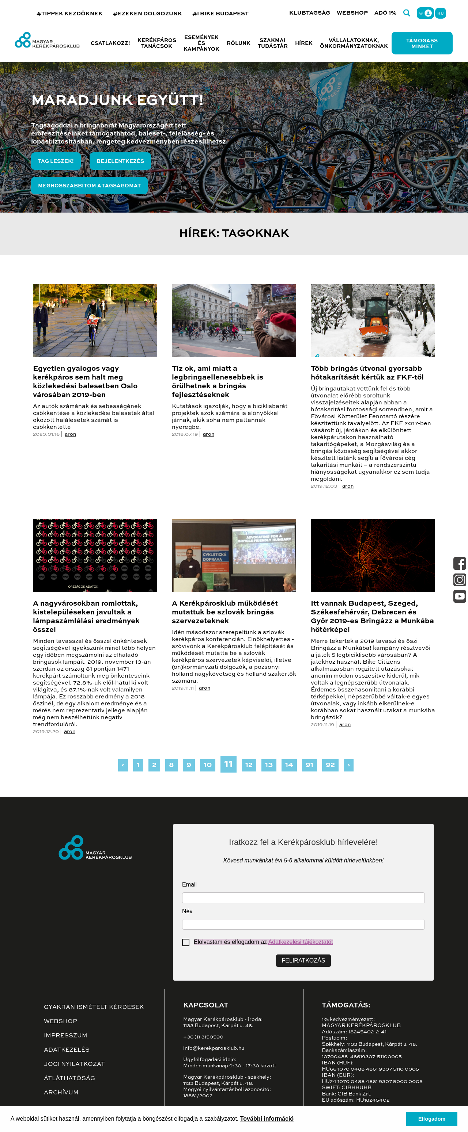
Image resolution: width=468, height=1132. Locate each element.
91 (309, 765)
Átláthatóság (69, 1079)
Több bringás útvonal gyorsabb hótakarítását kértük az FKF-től (367, 373)
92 (330, 765)
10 (208, 765)
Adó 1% (385, 13)
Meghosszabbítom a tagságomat (89, 185)
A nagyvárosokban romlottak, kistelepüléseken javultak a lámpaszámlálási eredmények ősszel (86, 617)
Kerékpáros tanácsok (156, 43)
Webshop (352, 13)
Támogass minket (422, 43)
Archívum (61, 1093)
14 (289, 765)
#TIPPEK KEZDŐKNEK (70, 13)
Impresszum (65, 1036)
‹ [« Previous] (123, 765)
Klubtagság (309, 13)
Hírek (304, 43)
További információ (267, 1119)
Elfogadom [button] (431, 1119)
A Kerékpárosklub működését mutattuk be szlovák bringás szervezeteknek (225, 612)
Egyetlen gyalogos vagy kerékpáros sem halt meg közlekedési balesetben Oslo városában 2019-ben (85, 382)
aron (70, 434)
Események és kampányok (201, 43)
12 (249, 765)
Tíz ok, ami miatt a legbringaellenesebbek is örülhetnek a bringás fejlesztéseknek (217, 382)
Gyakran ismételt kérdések (94, 1007)
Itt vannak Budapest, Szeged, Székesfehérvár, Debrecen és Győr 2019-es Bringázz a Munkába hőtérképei (372, 617)
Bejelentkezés (120, 161)
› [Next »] (348, 765)
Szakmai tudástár (273, 43)
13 (269, 765)
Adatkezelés (67, 1050)
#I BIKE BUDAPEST (220, 13)
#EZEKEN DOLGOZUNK (147, 13)
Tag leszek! (56, 161)
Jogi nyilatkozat (74, 1064)
